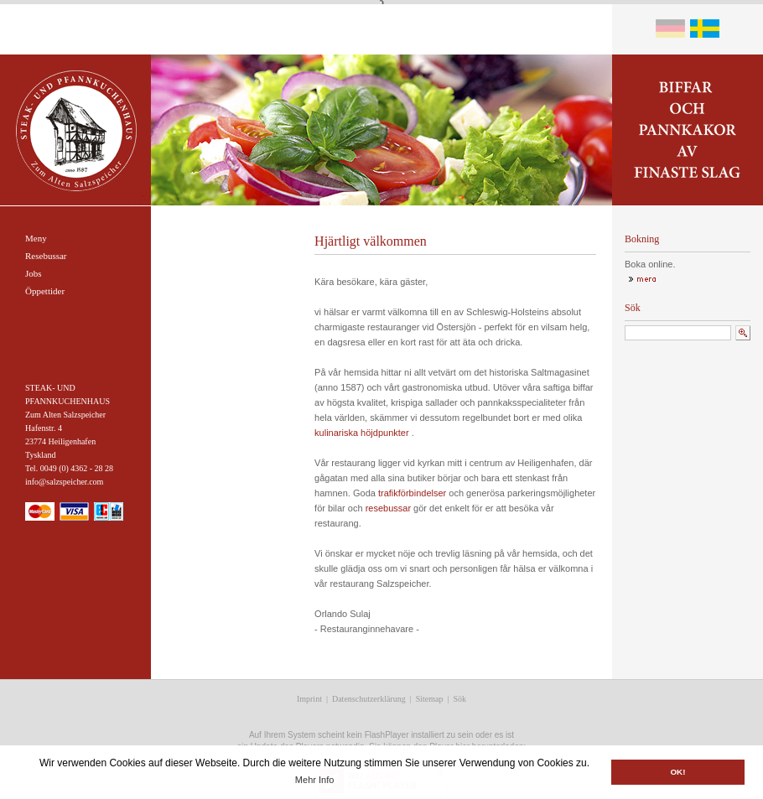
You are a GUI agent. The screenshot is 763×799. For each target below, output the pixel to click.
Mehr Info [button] (314, 780)
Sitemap (430, 698)
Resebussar (46, 256)
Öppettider (45, 291)
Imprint (309, 698)
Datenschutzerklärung (369, 698)
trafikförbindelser (412, 493)
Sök (460, 698)
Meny (36, 238)
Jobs (33, 273)
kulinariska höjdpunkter (361, 433)
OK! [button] (677, 771)
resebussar (388, 508)
